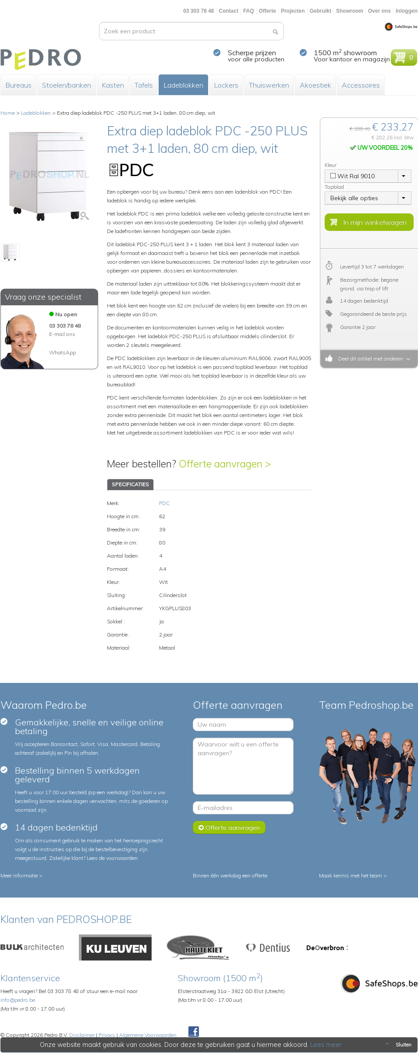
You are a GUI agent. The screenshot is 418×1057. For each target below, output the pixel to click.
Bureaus (18, 85)
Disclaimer (82, 1035)
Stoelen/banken (66, 85)
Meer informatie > (21, 875)
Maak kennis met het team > (353, 875)
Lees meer (326, 1045)
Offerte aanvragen (229, 827)
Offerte (267, 11)
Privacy (107, 1035)
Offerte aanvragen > (225, 463)
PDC (164, 503)
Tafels (144, 85)
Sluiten (397, 1044)
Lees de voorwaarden (112, 858)
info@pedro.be (17, 1000)
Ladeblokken (183, 85)
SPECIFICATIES (130, 484)
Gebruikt (320, 11)
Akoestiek (315, 85)
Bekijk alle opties (354, 198)
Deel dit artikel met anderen (369, 358)
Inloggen (407, 11)
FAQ (248, 11)
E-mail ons (62, 334)
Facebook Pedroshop (193, 1032)
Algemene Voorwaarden (148, 1035)
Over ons (379, 11)
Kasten (113, 85)
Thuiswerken (269, 85)
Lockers (226, 85)
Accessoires (361, 85)
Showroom (349, 11)
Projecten (293, 11)
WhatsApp (62, 352)
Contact (228, 11)
